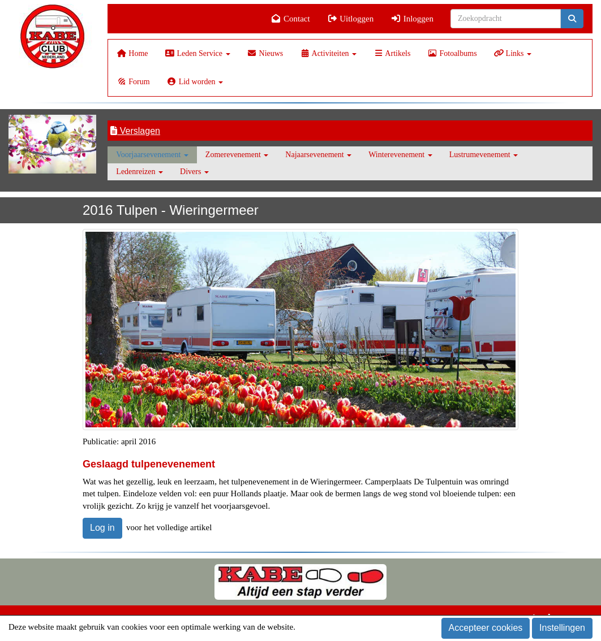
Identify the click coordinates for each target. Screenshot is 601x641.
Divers (194, 171)
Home (132, 53)
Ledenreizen (139, 171)
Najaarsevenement (318, 154)
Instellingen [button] (562, 628)
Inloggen (411, 18)
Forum (133, 81)
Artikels (392, 53)
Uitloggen (350, 18)
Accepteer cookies (486, 628)
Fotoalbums (451, 53)
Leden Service (197, 53)
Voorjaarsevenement (152, 154)
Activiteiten (328, 53)
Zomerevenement (236, 154)
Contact (290, 18)
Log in (102, 527)
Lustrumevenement (483, 154)
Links (512, 53)
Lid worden (195, 81)
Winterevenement (400, 154)
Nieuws (265, 53)
